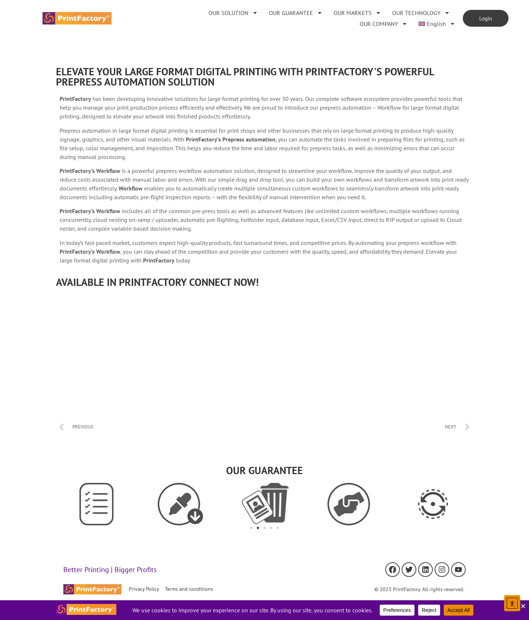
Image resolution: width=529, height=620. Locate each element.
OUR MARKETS (357, 12)
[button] (251, 528)
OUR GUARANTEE (296, 12)
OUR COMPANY (384, 23)
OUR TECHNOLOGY (421, 12)
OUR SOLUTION (233, 12)
